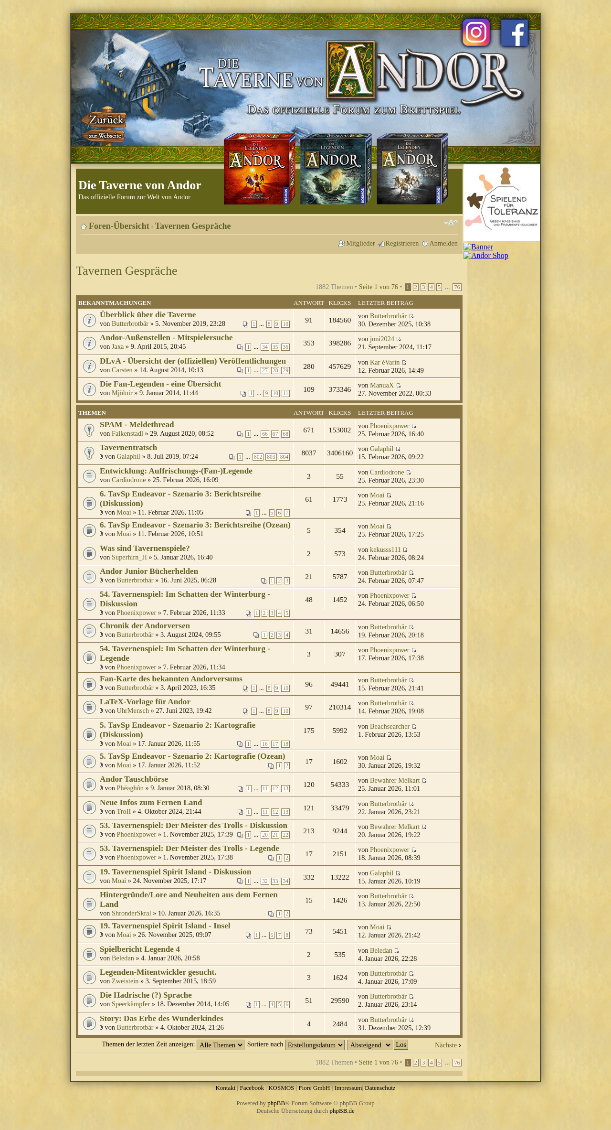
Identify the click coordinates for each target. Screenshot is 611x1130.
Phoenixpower (390, 426)
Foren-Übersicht (119, 226)
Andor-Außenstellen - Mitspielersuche (166, 337)
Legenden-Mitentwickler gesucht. (158, 972)
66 (265, 434)
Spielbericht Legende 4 (140, 949)
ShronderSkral (131, 913)
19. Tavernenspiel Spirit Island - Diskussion (176, 871)
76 (457, 287)
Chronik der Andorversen (145, 625)
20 (265, 835)
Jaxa (118, 346)
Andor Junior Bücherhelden (149, 571)
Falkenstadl (127, 433)
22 (285, 835)
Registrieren (402, 243)
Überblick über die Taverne (148, 314)
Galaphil (128, 456)
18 (285, 744)
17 (275, 744)
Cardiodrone (129, 480)
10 (285, 324)
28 (275, 370)
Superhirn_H (129, 557)
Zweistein (125, 981)
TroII (124, 811)
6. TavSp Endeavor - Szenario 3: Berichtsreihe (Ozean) (195, 524)
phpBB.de (342, 1110)
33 (275, 881)
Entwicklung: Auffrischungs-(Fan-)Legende (176, 470)
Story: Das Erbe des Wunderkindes (161, 1018)
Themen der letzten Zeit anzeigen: (173, 1044)
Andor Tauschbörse (134, 779)
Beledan (123, 958)
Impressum (348, 1087)
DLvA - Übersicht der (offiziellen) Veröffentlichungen (193, 361)
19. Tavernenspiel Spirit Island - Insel (165, 925)
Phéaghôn (130, 788)
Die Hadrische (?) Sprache (146, 995)
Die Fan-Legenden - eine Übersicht (160, 383)
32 (265, 881)
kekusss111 (385, 549)
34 (265, 347)
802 (258, 457)
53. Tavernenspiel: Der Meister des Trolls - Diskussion (193, 825)
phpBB (276, 1103)
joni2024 (382, 339)
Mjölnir (122, 393)
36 (285, 347)
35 (275, 347)
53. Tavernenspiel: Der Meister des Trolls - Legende (189, 848)
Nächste (446, 1045)
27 (265, 370)
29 (285, 370)
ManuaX (382, 385)
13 (285, 789)
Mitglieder (360, 243)
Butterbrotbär (130, 323)
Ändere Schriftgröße (451, 222)
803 (271, 457)
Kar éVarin (385, 362)
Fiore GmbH (314, 1087)
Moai (124, 512)
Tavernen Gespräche (193, 226)
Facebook (252, 1087)
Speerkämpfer (131, 1004)
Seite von (378, 287)
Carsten (122, 370)
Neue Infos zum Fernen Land (151, 802)
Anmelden (443, 243)
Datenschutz (380, 1087)
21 (275, 835)
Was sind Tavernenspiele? (145, 548)
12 (275, 789)
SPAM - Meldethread (137, 424)
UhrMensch (133, 710)
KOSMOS (281, 1087)
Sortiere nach (296, 1044)
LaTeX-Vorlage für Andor (145, 701)
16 (265, 744)
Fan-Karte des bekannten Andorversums (171, 678)
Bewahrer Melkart (395, 780)
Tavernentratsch (128, 447)
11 (285, 393)
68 (285, 434)
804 (284, 457)
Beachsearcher (390, 726)
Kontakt (225, 1087)
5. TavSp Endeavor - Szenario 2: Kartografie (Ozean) (192, 756)
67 (275, 434)
